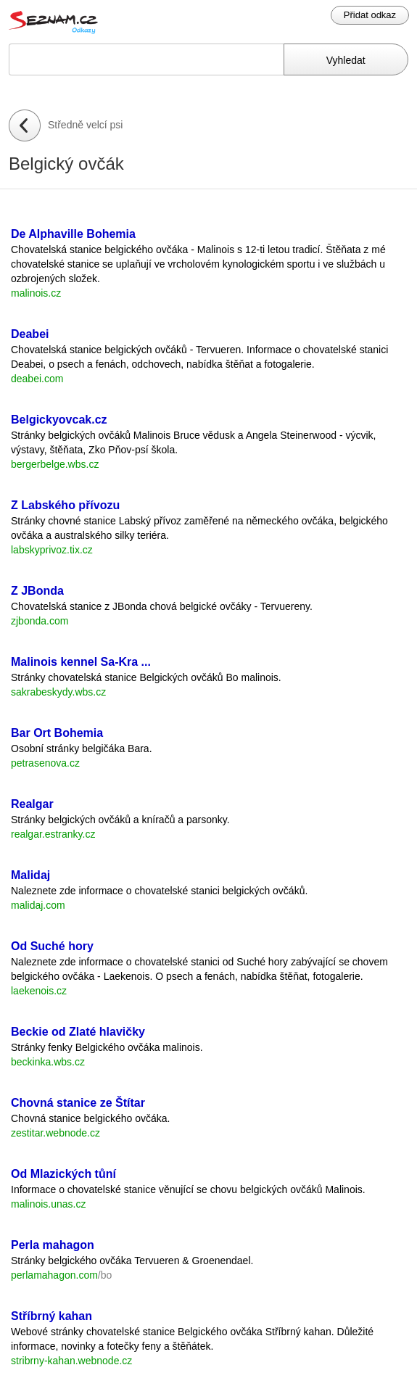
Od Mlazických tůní (63, 1174)
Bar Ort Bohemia (57, 733)
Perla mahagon (52, 1245)
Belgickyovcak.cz (59, 419)
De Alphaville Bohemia (73, 234)
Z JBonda (37, 591)
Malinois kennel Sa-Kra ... (81, 662)
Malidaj (30, 875)
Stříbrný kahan (51, 1316)
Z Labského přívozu (65, 505)
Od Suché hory (52, 946)
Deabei (30, 334)
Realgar (32, 804)
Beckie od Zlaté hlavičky (78, 1032)
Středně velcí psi (85, 125)
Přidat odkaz (370, 14)
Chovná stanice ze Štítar (78, 1103)
